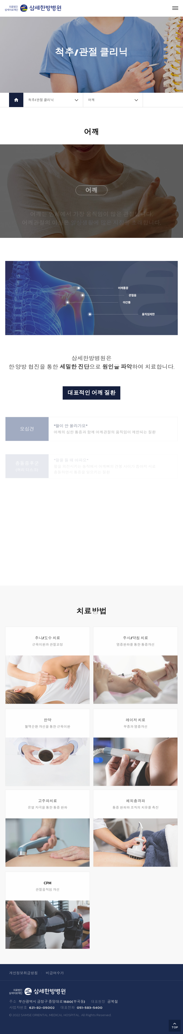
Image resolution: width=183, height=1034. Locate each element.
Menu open (175, 8)
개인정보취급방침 (23, 973)
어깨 (91, 100)
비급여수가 (55, 973)
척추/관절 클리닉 (41, 100)
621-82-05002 (42, 1007)
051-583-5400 (89, 1007)
